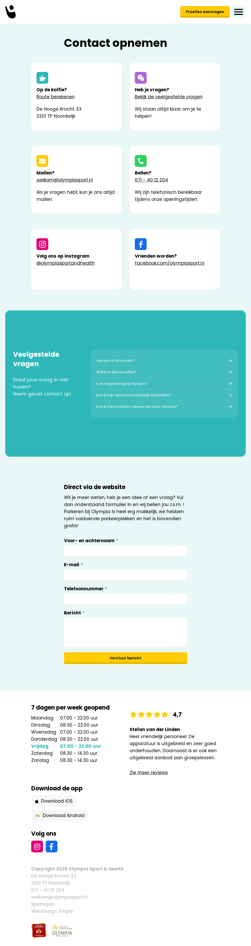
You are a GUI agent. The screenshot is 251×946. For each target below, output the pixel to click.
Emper (66, 911)
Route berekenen (55, 97)
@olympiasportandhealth (65, 263)
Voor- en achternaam (91, 540)
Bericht (74, 612)
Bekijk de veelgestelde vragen (168, 97)
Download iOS (54, 801)
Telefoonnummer (85, 588)
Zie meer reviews (149, 772)
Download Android (59, 815)
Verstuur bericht (125, 658)
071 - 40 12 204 (151, 180)
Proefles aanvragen (205, 11)
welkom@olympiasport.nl (64, 180)
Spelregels (43, 904)
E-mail (73, 564)
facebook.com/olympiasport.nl (169, 263)
